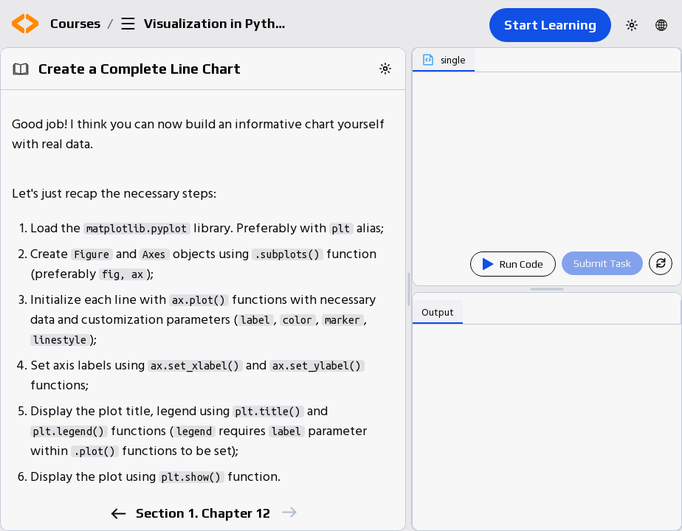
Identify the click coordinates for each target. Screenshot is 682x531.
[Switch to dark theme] (632, 25)
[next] (288, 512)
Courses (75, 23)
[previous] (117, 513)
